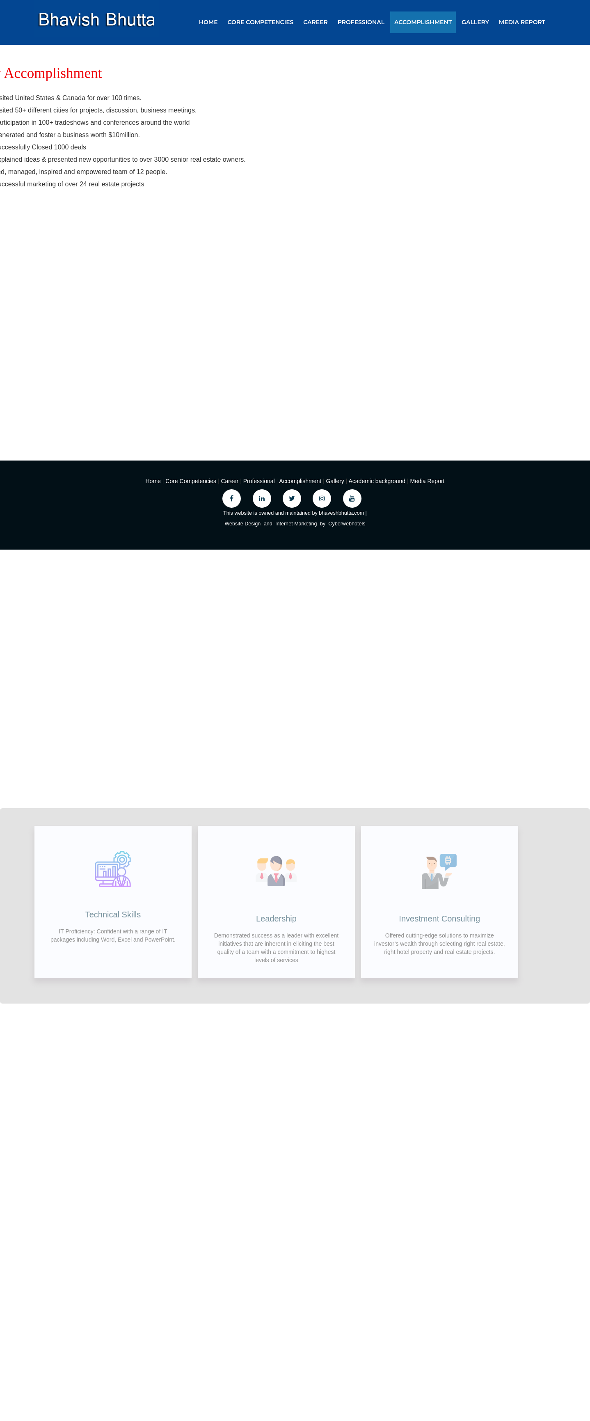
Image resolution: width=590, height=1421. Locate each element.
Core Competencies (260, 22)
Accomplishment (423, 22)
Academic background (377, 481)
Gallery (475, 22)
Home (208, 22)
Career (315, 22)
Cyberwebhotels (346, 524)
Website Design (242, 524)
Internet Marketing (296, 524)
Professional (361, 22)
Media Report (522, 22)
